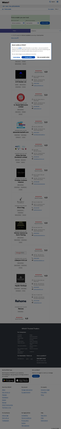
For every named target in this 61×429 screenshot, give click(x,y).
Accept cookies (28, 57)
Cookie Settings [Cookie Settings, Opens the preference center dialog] (16, 57)
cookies (20, 48)
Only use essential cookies (43, 57)
